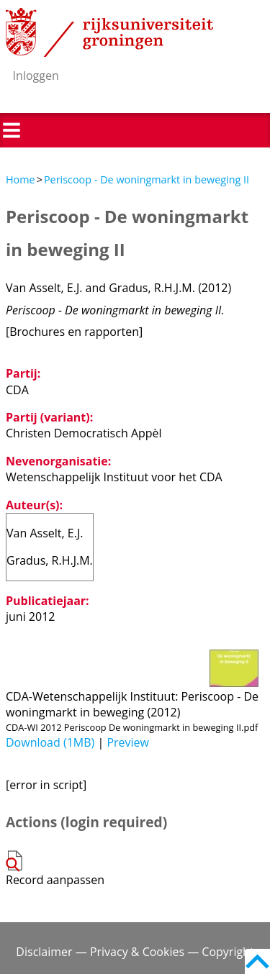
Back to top (257, 961)
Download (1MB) (50, 742)
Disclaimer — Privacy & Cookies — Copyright (134, 952)
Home (20, 179)
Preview (128, 742)
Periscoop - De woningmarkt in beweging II (146, 179)
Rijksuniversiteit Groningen (109, 32)
